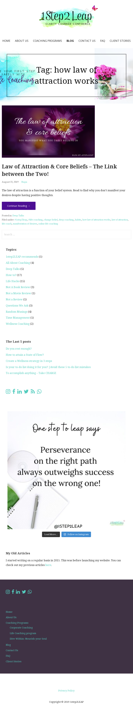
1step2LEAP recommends (22, 256)
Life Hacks (12, 281)
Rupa (24, 182)
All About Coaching (18, 262)
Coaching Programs (47, 41)
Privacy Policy (66, 690)
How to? (11, 275)
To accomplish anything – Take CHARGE (31, 373)
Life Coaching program (23, 633)
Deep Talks (18, 215)
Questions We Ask (17, 305)
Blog (70, 41)
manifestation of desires (25, 223)
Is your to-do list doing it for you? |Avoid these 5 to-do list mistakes (48, 367)
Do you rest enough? (19, 348)
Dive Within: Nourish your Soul (28, 638)
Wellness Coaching (17, 323)
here (48, 565)
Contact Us (87, 41)
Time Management (18, 317)
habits (78, 219)
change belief (51, 219)
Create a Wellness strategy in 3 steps (29, 361)
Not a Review (14, 299)
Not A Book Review (18, 287)
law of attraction (120, 219)
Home (6, 41)
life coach (7, 223)
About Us (21, 41)
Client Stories (120, 41)
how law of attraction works (96, 219)
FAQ (102, 41)
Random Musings (16, 311)
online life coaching (48, 223)
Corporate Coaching (21, 627)
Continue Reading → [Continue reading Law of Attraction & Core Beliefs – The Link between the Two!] (18, 205)
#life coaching (35, 219)
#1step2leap (21, 219)
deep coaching (66, 219)
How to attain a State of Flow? (25, 354)
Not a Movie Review (18, 293)
